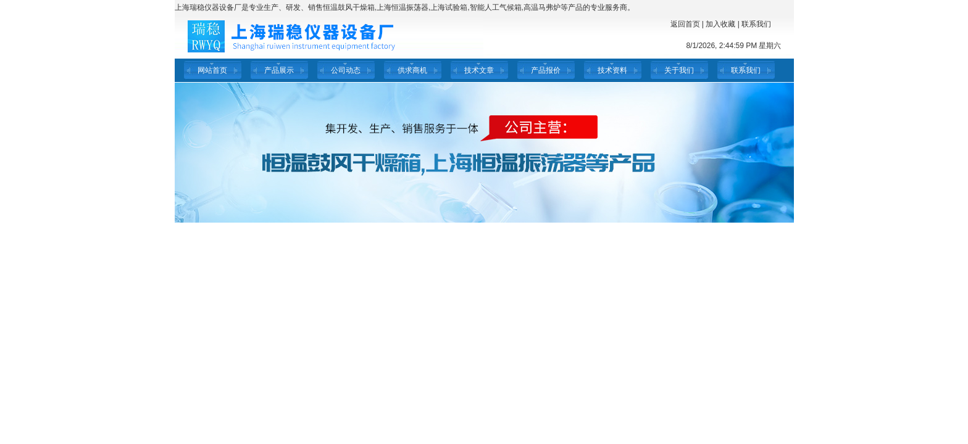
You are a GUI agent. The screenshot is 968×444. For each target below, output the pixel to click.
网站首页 (212, 70)
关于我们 (679, 70)
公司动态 (346, 70)
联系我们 (756, 24)
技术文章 (479, 70)
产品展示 (279, 70)
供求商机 (412, 70)
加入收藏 (720, 24)
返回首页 (685, 24)
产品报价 (546, 70)
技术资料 (612, 70)
